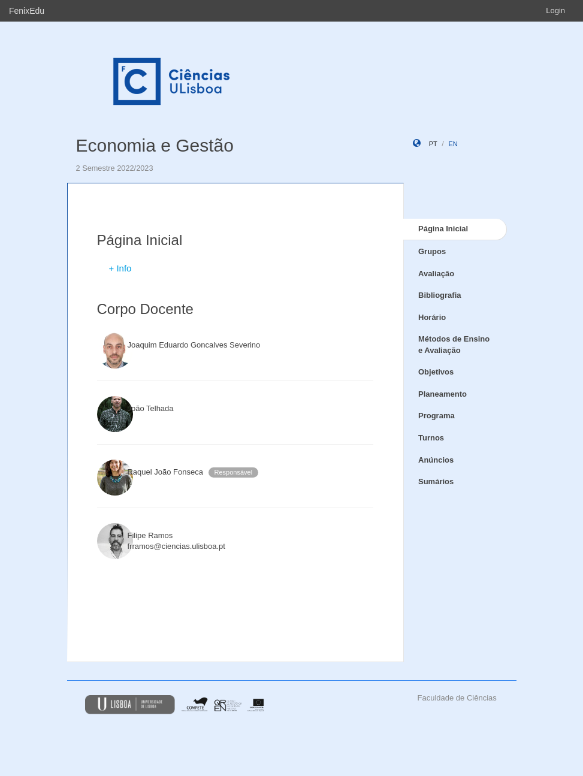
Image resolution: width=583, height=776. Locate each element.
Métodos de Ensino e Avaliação (454, 344)
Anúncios (436, 459)
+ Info (120, 268)
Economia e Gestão (155, 145)
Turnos (431, 437)
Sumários (436, 481)
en (452, 143)
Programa (436, 415)
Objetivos (436, 371)
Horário (432, 317)
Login (555, 10)
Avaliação (436, 273)
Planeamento (442, 393)
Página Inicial (443, 228)
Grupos (432, 251)
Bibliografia (439, 295)
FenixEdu (26, 11)
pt (433, 143)
